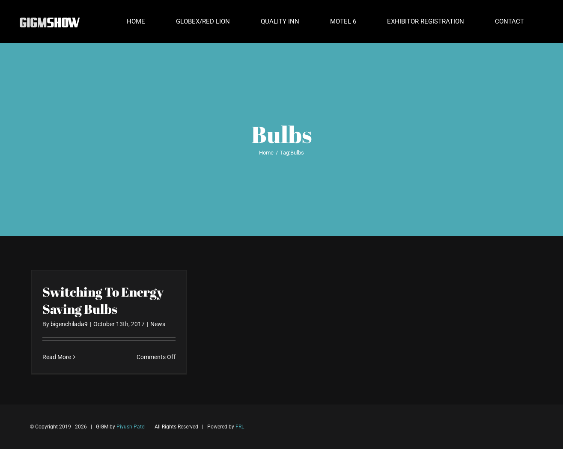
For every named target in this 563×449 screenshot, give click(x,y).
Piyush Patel (131, 427)
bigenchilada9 (69, 324)
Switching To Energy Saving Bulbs (103, 300)
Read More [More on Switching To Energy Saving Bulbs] (56, 357)
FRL (239, 427)
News (157, 324)
